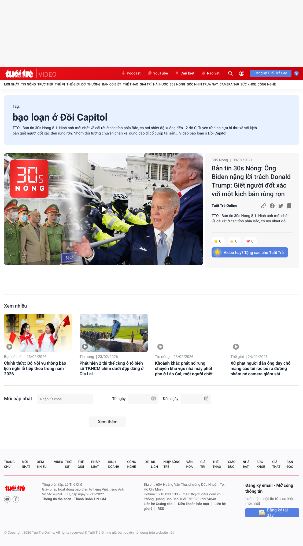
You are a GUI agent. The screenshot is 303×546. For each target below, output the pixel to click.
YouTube (157, 73)
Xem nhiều (15, 306)
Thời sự (68, 464)
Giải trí (146, 84)
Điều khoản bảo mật (193, 504)
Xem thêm (107, 421)
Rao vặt (210, 73)
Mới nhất (11, 84)
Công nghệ (266, 84)
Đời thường (91, 84)
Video (58, 462)
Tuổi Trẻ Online (224, 206)
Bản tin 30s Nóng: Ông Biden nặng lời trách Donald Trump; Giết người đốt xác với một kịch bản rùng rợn (251, 181)
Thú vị (60, 84)
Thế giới (73, 84)
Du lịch (154, 464)
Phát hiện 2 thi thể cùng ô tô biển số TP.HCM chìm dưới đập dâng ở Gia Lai (112, 368)
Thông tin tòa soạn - (58, 499)
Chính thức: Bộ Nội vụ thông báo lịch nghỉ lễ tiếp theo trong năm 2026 (35, 368)
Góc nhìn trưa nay (202, 84)
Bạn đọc (290, 464)
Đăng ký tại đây (277, 512)
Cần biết (184, 73)
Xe (147, 462)
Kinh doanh (113, 464)
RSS (161, 509)
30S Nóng (177, 84)
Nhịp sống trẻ (171, 464)
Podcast (131, 73)
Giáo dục (231, 464)
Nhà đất (246, 464)
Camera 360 (229, 84)
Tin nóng (28, 84)
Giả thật (276, 464)
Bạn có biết (111, 84)
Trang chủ (9, 464)
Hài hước (160, 84)
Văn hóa (189, 464)
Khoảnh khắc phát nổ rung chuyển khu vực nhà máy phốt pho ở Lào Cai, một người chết (184, 368)
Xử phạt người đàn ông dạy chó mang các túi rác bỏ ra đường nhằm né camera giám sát (261, 368)
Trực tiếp (45, 84)
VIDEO (47, 74)
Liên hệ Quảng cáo (158, 504)
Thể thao (130, 84)
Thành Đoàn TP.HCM (90, 499)
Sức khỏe (248, 84)
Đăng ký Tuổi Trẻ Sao (270, 73)
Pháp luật (95, 464)
